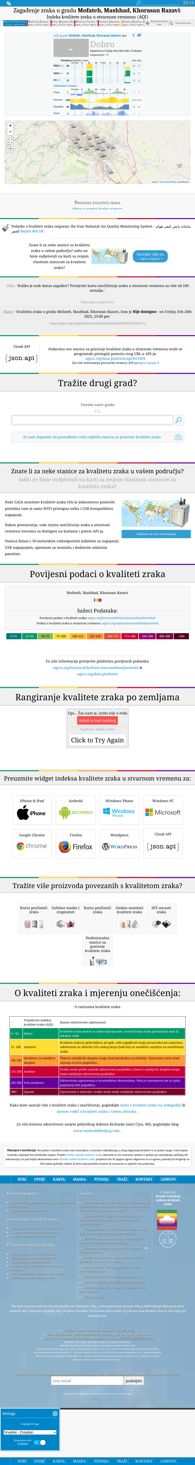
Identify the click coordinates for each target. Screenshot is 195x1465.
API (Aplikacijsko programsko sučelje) (38, 1439)
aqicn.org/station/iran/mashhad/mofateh (130, 623)
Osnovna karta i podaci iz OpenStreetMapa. (114, 1447)
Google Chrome (32, 899)
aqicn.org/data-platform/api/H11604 (115, 358)
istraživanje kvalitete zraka (33, 1384)
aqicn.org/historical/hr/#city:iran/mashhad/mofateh (96, 667)
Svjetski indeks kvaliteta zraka (77, 1324)
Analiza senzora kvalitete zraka (33, 1401)
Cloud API (163, 898)
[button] (107, 146)
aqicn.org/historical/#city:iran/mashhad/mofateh (122, 618)
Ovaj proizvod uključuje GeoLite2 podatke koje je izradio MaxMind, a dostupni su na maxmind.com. (111, 1385)
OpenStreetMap (167, 182)
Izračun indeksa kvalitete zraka (33, 1423)
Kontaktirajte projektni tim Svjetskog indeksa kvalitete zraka (41, 1369)
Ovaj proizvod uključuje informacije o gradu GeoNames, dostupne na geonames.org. (113, 1396)
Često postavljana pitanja (31, 1410)
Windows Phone (119, 864)
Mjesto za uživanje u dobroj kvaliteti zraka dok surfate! (111, 1454)
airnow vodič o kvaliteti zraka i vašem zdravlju (96, 1276)
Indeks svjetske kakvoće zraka (84, 1320)
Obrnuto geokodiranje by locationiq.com (112, 1441)
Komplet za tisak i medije (29, 1375)
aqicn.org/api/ (147, 363)
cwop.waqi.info (90, 1417)
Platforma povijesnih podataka (33, 1443)
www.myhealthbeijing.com (97, 1295)
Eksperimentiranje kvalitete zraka (35, 1397)
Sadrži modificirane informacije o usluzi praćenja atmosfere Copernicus (110, 1424)
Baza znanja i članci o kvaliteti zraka (37, 1393)
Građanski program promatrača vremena (112, 1413)
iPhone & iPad (32, 864)
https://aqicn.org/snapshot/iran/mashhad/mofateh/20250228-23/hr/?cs (98, 323)
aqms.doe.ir (32, 231)
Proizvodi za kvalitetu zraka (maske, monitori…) (34, 1433)
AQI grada (87, 35)
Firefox (75, 899)
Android (75, 864)
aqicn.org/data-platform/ (97, 674)
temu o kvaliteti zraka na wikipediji (150, 1270)
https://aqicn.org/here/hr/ (97, 302)
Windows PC (163, 864)
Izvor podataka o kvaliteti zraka (33, 1419)
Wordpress (119, 899)
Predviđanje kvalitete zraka (30, 1427)
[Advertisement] (97, 711)
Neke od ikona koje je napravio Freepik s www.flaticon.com (110, 1434)
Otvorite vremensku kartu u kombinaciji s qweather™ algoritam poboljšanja (111, 1406)
